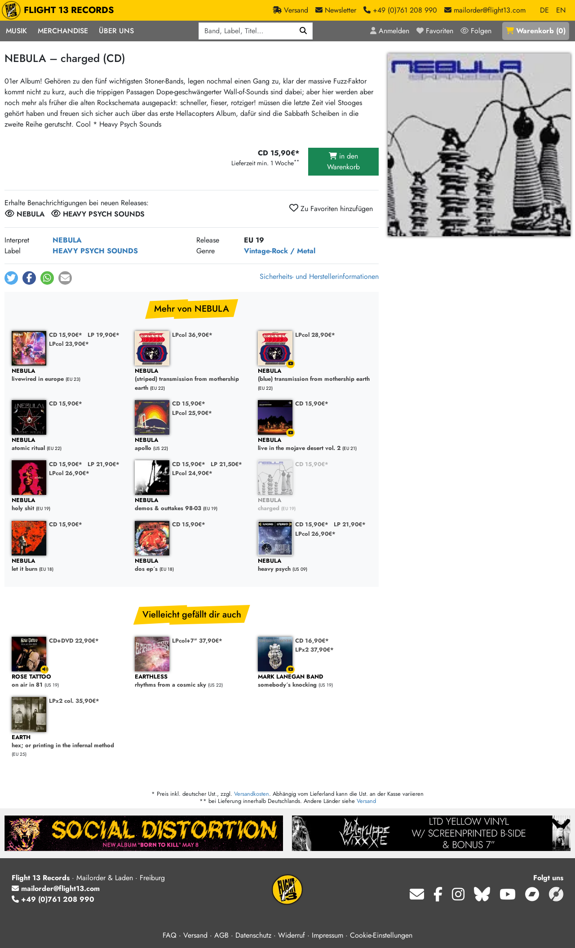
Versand (366, 801)
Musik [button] (16, 31)
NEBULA (67, 240)
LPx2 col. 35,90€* (74, 701)
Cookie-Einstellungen (381, 935)
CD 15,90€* (65, 335)
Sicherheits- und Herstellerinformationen (319, 276)
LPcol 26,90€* (69, 473)
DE (544, 10)
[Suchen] (303, 31)
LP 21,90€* (103, 464)
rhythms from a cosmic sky (192, 681)
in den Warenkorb (343, 161)
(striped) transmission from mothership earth (192, 379)
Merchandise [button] (63, 31)
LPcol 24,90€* (192, 473)
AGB (221, 935)
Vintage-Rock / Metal (279, 251)
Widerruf (291, 935)
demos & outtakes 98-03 (192, 504)
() (536, 31)
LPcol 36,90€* (192, 335)
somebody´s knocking (315, 681)
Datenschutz (253, 935)
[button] (11, 278)
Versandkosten (251, 793)
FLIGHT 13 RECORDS (60, 10)
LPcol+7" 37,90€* (197, 640)
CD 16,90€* (312, 640)
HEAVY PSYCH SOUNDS (95, 251)
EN (561, 10)
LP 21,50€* (226, 464)
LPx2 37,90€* (314, 649)
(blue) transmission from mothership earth (315, 375)
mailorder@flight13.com (56, 888)
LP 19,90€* (103, 335)
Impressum (327, 935)
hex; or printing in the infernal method (69, 742)
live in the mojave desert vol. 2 (315, 444)
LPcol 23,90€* (69, 344)
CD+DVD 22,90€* (74, 640)
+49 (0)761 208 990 (53, 899)
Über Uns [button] (116, 31)
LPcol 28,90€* (315, 335)
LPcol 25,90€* (192, 413)
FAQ (170, 935)
